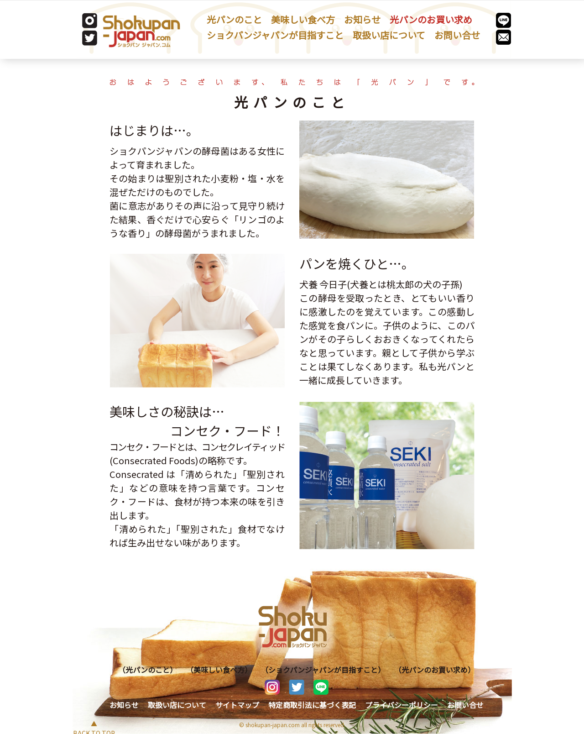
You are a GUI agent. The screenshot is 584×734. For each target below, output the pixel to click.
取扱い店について (389, 35)
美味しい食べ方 (303, 19)
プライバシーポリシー (401, 704)
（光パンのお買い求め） (434, 669)
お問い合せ (457, 35)
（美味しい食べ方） (219, 669)
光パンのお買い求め (431, 19)
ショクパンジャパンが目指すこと (275, 35)
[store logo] (141, 31)
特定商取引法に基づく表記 (312, 704)
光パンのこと (234, 19)
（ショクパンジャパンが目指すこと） (323, 669)
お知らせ (362, 19)
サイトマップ (237, 704)
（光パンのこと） (147, 669)
